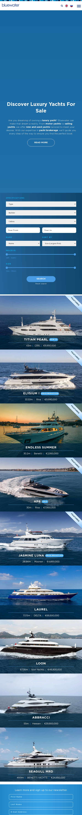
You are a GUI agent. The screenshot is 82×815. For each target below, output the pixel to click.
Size (8, 264)
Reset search (41, 284)
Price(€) (11, 250)
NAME (9, 237)
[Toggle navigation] (79, 6)
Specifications (15, 198)
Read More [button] (41, 142)
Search (41, 279)
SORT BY (47, 237)
